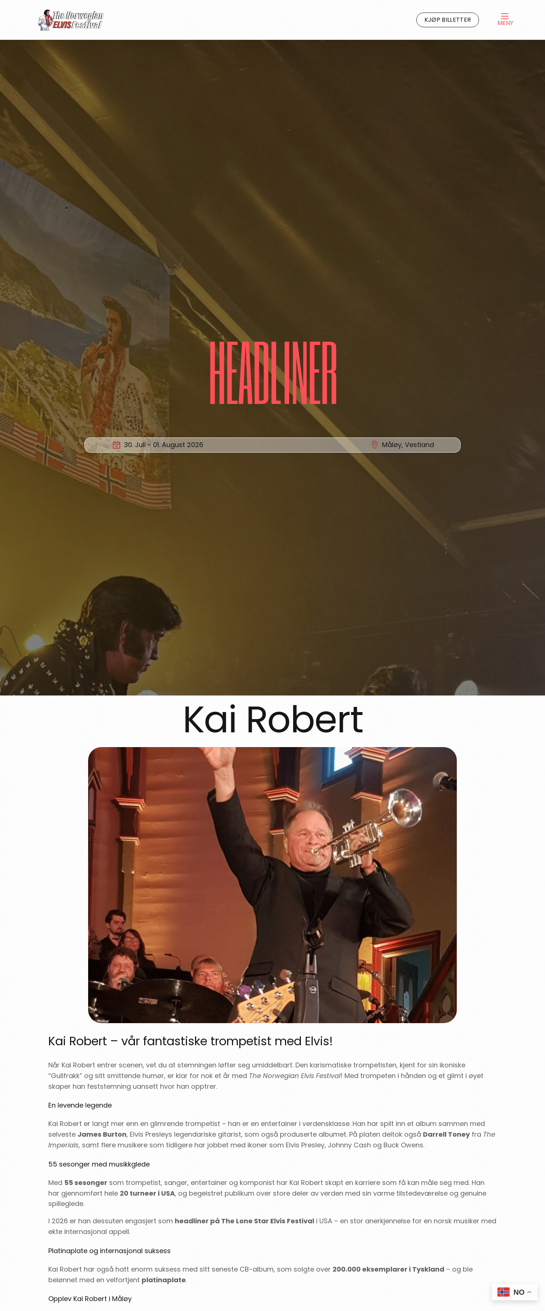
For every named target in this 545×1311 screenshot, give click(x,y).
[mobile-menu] (497, 20)
